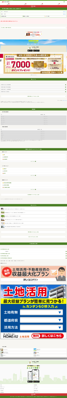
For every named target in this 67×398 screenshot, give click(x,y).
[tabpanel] (33, 64)
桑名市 (4, 168)
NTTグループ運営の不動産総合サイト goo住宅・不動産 (7, 0)
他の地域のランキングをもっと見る (33, 194)
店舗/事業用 (2, 392)
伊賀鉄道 (6, 251)
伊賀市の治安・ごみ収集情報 (6, 89)
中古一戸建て (36, 388)
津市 (4, 173)
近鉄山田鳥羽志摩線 (7, 182)
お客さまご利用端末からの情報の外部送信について (20, 396)
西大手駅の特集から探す (5, 255)
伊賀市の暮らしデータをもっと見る (33, 96)
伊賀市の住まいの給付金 (5, 91)
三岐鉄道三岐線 (6, 187)
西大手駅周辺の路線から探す (5, 253)
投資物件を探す (36, 390)
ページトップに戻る (33, 358)
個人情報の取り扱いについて (46, 396)
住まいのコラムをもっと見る (33, 236)
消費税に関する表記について (53, 396)
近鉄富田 (5, 159)
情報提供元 (35, 396)
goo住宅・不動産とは (12, 396)
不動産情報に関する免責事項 (40, 396)
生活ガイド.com (64, 100)
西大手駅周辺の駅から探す (5, 249)
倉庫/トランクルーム (37, 392)
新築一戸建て (2, 388)
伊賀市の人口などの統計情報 (6, 84)
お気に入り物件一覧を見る (6, 27)
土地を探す (1, 390)
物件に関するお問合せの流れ (30, 396)
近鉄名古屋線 (6, 185)
